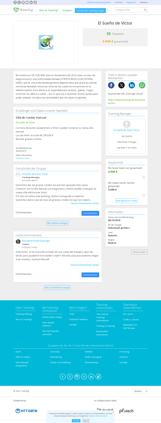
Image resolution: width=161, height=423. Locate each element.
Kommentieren (90, 213)
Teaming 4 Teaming (105, 326)
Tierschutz (55, 351)
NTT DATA (128, 314)
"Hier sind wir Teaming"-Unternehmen (102, 317)
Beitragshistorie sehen (126, 200)
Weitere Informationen (98, 416)
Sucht (18, 351)
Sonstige (123, 362)
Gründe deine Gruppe (52, 317)
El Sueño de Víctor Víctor (35, 174)
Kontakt (73, 324)
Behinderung (56, 357)
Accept (76, 420)
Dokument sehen (22, 158)
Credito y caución (131, 319)
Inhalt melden (139, 252)
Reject (85, 420)
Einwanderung (91, 362)
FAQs (71, 314)
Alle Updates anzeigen (57, 223)
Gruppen (67, 10)
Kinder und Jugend (93, 357)
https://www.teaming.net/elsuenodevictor (126, 101)
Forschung (124, 351)
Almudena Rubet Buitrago (36, 240)
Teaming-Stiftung (24, 314)
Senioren (123, 357)
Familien (89, 351)
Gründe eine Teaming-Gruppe (90, 10)
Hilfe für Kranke (23, 357)
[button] (143, 177)
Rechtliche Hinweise (78, 319)
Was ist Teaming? (48, 10)
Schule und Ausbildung (60, 362)
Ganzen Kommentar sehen (85, 203)
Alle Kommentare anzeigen (57, 287)
